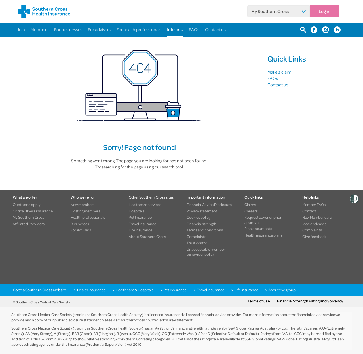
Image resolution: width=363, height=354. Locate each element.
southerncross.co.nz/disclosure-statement (156, 320)
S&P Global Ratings (260, 339)
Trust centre (197, 242)
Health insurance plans (263, 235)
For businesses (68, 29)
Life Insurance (140, 230)
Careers (251, 211)
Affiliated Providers (29, 223)
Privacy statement (202, 211)
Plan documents (258, 228)
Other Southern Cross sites (151, 197)
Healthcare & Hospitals (134, 289)
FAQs (194, 29)
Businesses (80, 223)
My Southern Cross (270, 11)
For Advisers (81, 230)
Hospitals (136, 211)
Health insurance (91, 289)
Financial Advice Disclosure (209, 204)
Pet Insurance (140, 217)
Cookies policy (199, 217)
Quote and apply (27, 204)
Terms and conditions (205, 230)
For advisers (99, 29)
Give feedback (314, 236)
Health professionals (88, 217)
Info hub (175, 29)
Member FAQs (314, 204)
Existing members (85, 211)
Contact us (215, 29)
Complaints (196, 236)
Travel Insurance (142, 223)
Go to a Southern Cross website (40, 289)
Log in (324, 11)
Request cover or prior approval (263, 220)
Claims (250, 204)
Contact (309, 211)
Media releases (314, 223)
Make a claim (279, 72)
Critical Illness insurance (33, 211)
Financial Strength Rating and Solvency (310, 301)
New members (82, 204)
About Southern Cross (147, 236)
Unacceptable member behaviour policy (206, 252)
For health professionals (138, 29)
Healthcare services (145, 204)
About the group (282, 289)
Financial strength (201, 223)
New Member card (317, 217)
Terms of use (259, 301)
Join (21, 29)
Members (39, 29)
